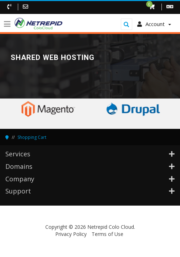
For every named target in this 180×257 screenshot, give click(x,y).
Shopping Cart (31, 137)
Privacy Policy (71, 234)
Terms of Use (107, 234)
